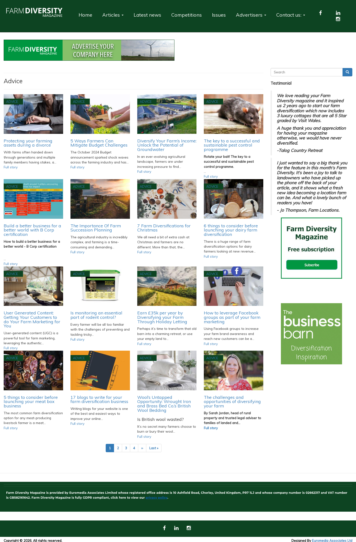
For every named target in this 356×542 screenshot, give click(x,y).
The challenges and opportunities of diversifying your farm (232, 401)
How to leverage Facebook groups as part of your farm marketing (232, 317)
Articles (113, 14)
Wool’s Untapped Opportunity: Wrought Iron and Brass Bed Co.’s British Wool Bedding (164, 403)
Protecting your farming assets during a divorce (28, 143)
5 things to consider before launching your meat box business (31, 401)
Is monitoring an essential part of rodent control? (96, 315)
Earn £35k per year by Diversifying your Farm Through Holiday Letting (162, 317)
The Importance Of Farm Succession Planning (95, 228)
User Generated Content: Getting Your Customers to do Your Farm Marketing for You (32, 319)
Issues (219, 14)
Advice (12, 101)
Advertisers (251, 14)
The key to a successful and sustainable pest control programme (232, 145)
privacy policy (156, 497)
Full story (11, 167)
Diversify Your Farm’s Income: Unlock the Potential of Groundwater (166, 145)
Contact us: (290, 14)
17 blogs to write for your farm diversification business (99, 399)
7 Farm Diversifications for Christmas (164, 228)
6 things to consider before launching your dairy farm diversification (231, 230)
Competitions (186, 14)
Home (85, 14)
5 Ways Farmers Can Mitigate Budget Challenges (98, 143)
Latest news (147, 14)
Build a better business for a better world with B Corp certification (32, 230)
